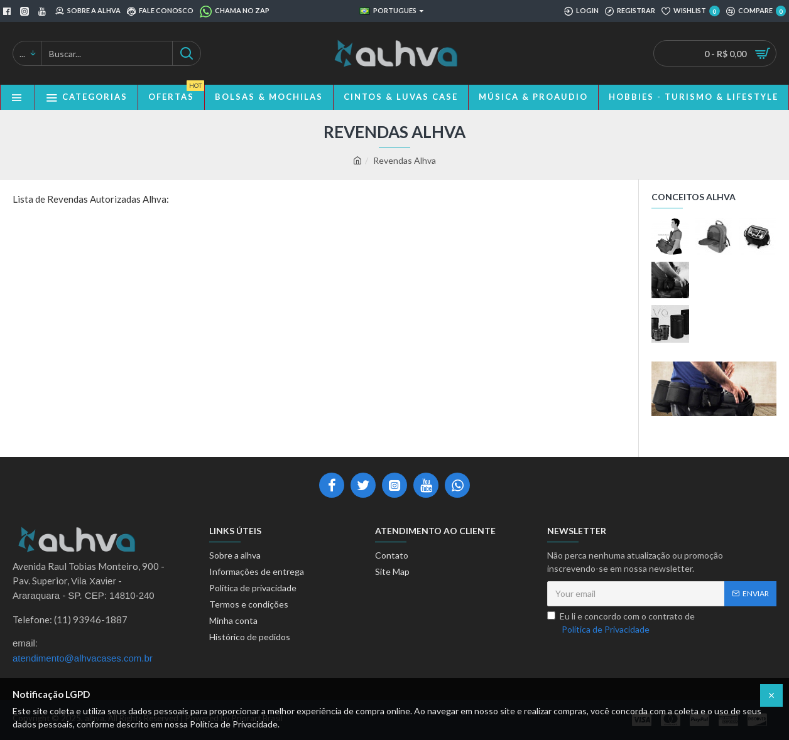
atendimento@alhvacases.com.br (83, 658)
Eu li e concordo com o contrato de (621, 623)
